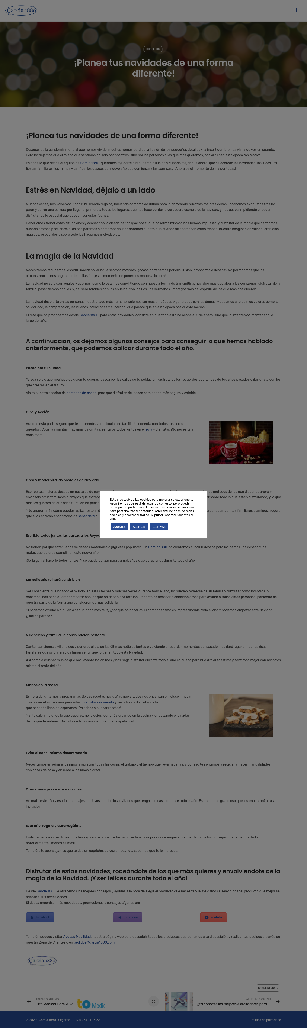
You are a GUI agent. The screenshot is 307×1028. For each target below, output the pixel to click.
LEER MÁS (159, 526)
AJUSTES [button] (119, 526)
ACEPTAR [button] (139, 526)
